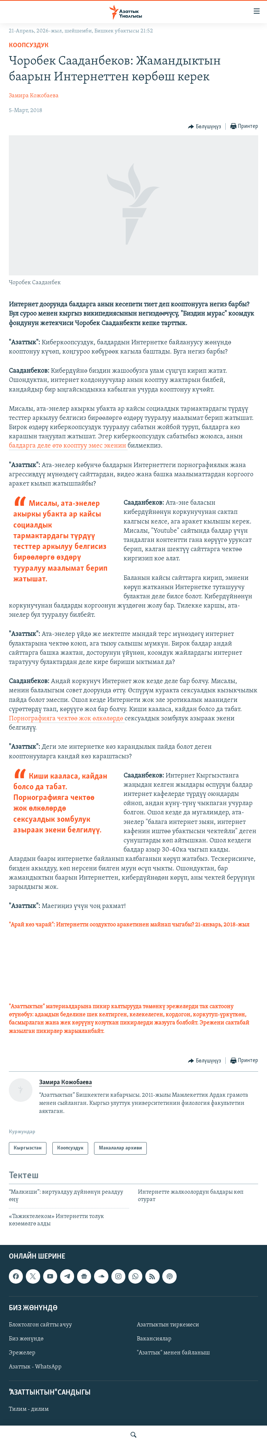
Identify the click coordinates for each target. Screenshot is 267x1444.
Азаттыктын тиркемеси (168, 1325)
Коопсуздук (29, 45)
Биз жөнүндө (26, 1339)
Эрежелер (22, 1353)
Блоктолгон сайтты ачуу (40, 1325)
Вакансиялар (154, 1339)
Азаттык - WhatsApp (35, 1367)
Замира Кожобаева (34, 96)
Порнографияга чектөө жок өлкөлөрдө (67, 718)
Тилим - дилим (29, 1409)
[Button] (204, 127)
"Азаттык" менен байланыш (173, 1353)
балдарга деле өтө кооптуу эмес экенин (68, 445)
